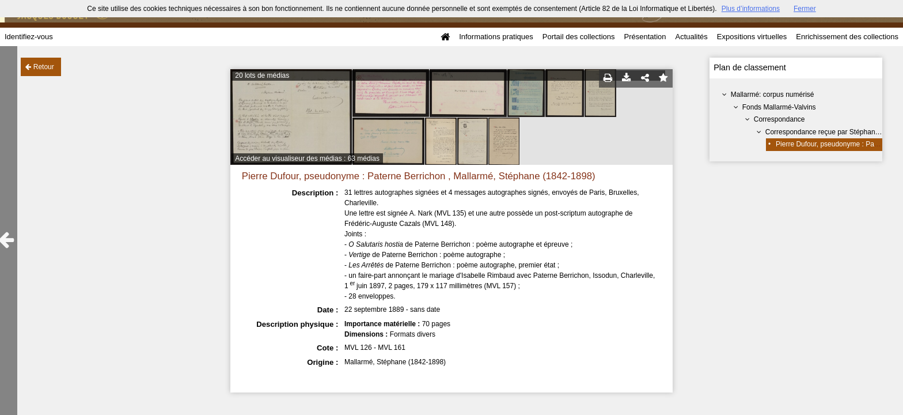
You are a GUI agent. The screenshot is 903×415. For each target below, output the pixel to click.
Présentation (645, 36)
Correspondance (779, 119)
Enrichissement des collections (847, 36)
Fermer (805, 9)
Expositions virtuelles (752, 36)
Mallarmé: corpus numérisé (772, 94)
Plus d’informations (751, 9)
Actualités (691, 36)
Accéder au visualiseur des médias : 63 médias (307, 158)
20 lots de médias (262, 75)
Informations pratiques (496, 36)
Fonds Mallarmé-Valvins (779, 107)
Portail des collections (578, 36)
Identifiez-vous (29, 36)
